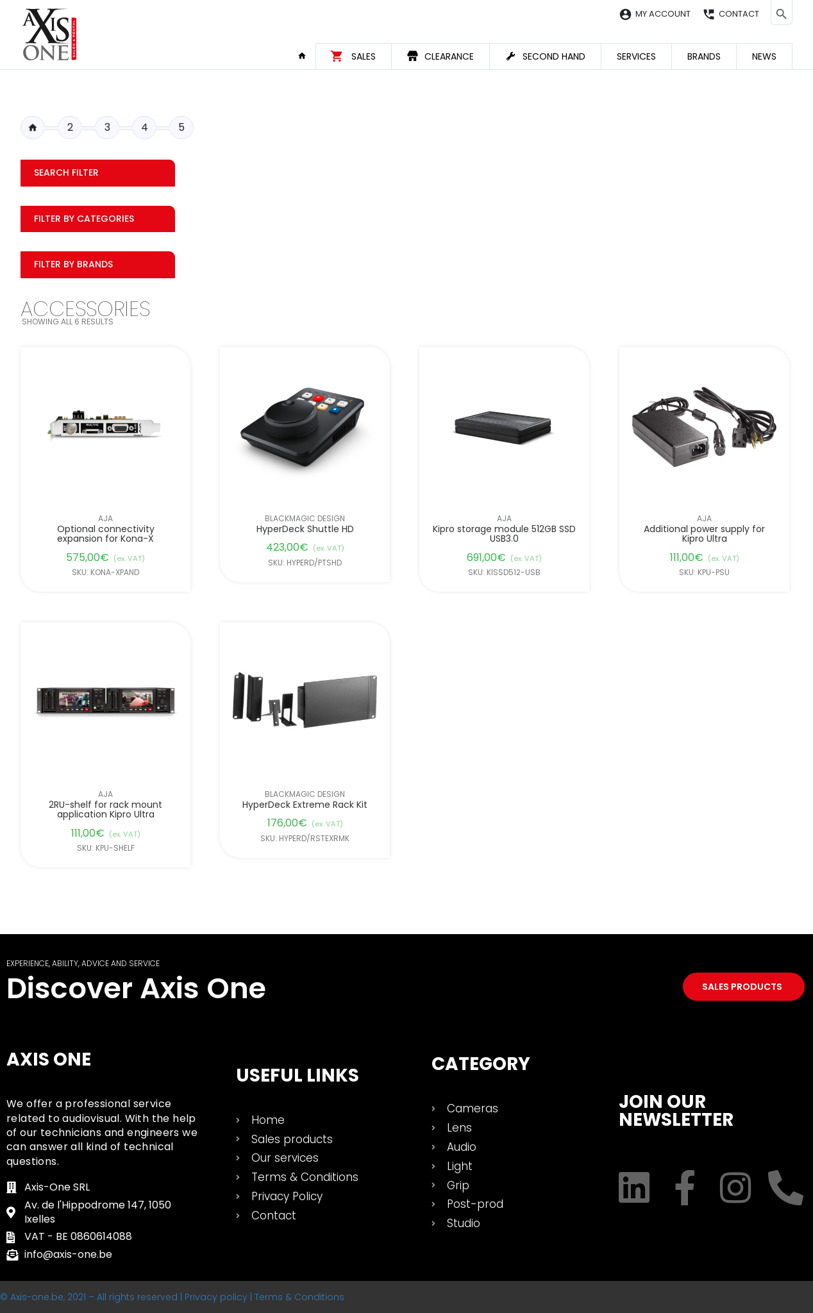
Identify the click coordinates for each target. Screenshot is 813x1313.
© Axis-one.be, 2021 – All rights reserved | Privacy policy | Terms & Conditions (172, 1297)
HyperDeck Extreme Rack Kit (304, 805)
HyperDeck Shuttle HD (305, 529)
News (764, 56)
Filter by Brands (73, 264)
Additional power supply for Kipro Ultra (704, 534)
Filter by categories (84, 218)
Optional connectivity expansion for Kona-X (106, 534)
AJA (105, 519)
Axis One (48, 1059)
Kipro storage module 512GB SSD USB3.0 (504, 534)
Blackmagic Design (305, 519)
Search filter (66, 172)
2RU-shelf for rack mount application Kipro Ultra (105, 810)
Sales (363, 56)
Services (636, 56)
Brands (704, 56)
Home (306, 56)
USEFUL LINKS (297, 1075)
